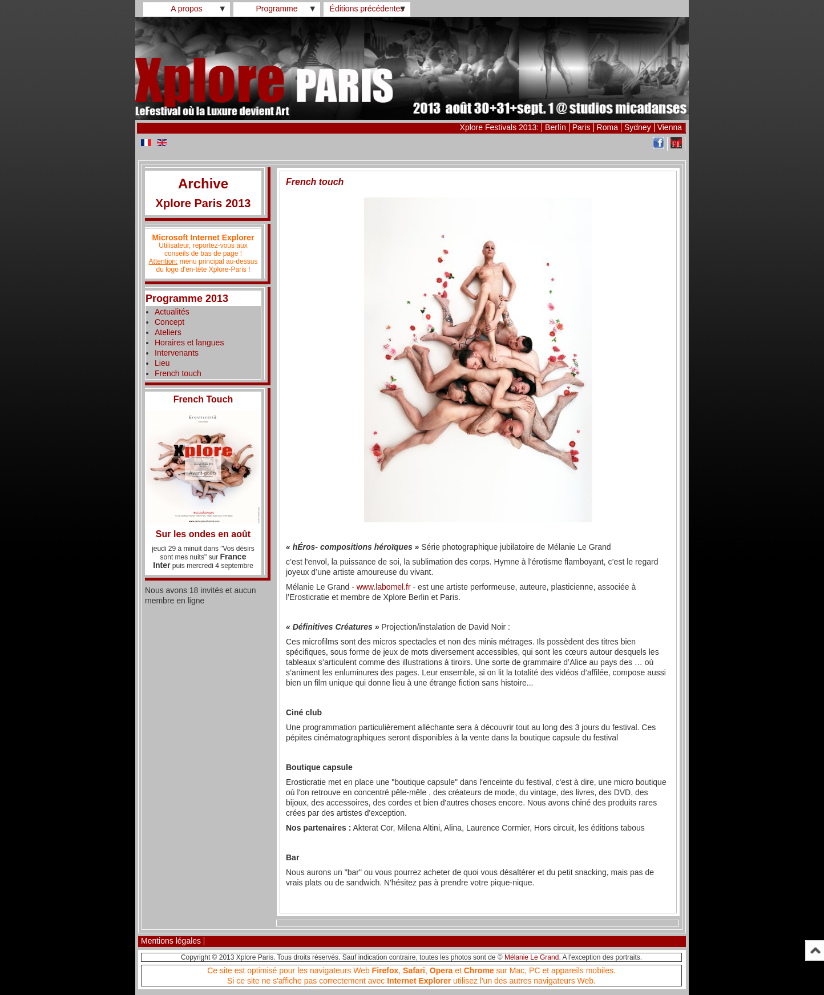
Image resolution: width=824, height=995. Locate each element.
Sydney (637, 127)
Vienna (669, 127)
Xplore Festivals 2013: (499, 127)
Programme (276, 8)
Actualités (172, 311)
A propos (186, 8)
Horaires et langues (189, 342)
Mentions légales (171, 940)
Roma (607, 127)
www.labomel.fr (384, 586)
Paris (581, 127)
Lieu (162, 363)
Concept (169, 322)
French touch (178, 373)
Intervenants (177, 352)
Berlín (555, 127)
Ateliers (168, 332)
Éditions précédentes (367, 8)
